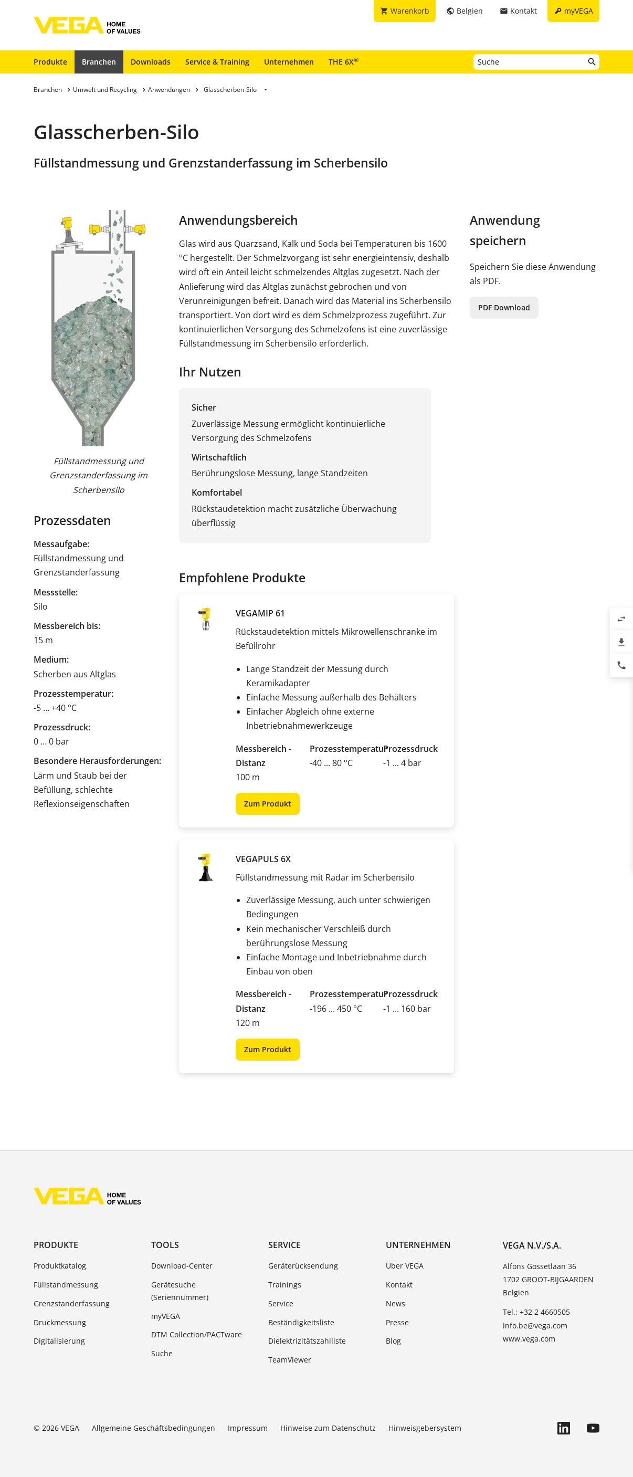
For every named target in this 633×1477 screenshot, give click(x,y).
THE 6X (343, 61)
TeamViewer (289, 1360)
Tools (165, 1245)
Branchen (99, 62)
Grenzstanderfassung (72, 1303)
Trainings (284, 1285)
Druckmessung (60, 1322)
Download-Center (182, 1266)
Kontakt (399, 1285)
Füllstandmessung (66, 1285)
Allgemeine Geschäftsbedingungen (153, 1428)
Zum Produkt (267, 804)
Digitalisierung (59, 1341)
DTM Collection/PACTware (196, 1334)
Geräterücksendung (303, 1266)
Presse (397, 1322)
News (395, 1303)
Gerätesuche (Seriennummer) (179, 1291)
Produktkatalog (60, 1266)
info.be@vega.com (535, 1326)
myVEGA (165, 1316)
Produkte (50, 62)
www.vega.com (529, 1339)
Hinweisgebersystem (424, 1428)
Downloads (151, 62)
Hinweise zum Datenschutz (328, 1428)
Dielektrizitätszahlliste (307, 1341)
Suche (162, 1353)
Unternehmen (289, 62)
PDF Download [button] (504, 307)
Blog (393, 1341)
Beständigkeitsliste (301, 1322)
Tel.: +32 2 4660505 (536, 1312)
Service (284, 1245)
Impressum (248, 1428)
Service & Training (217, 62)
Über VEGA (405, 1266)
